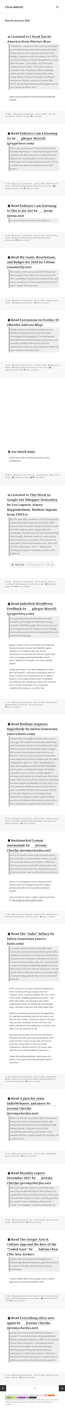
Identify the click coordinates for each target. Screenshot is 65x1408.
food (16, 1377)
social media (9, 1081)
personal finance (26, 303)
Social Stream (10, 116)
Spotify (26, 116)
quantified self (19, 1222)
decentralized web (25, 1079)
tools (45, 367)
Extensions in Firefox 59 (39, 320)
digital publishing (30, 821)
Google (17, 1298)
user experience (37, 705)
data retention (12, 1079)
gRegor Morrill (31, 138)
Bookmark (53, 702)
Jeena (46, 210)
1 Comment (37, 116)
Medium (40, 821)
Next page (62, 1388)
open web (47, 821)
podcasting (47, 186)
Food (7, 917)
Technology (15, 821)
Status (9, 114)
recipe (35, 917)
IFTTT (21, 116)
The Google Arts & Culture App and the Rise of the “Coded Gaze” (31, 1244)
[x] (30, 477)
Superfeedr (14, 823)
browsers (33, 367)
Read (51, 184)
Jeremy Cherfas (36, 1323)
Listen (53, 114)
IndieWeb (37, 238)
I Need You (38, 36)
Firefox (40, 367)
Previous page (3, 1388)
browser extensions (21, 367)
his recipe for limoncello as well (27, 900)
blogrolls (17, 186)
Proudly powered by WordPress (17, 1395)
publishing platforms (47, 1079)
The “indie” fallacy (34, 934)
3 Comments (39, 477)
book (21, 188)
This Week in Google (36, 584)
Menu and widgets (57, 9)
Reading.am (23, 584)
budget (17, 303)
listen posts (38, 186)
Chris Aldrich (14, 7)
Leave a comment (32, 188)
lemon (30, 917)
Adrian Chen (46, 1249)
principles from (43, 1395)
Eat (53, 475)
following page (27, 186)
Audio (9, 582)
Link (8, 184)
